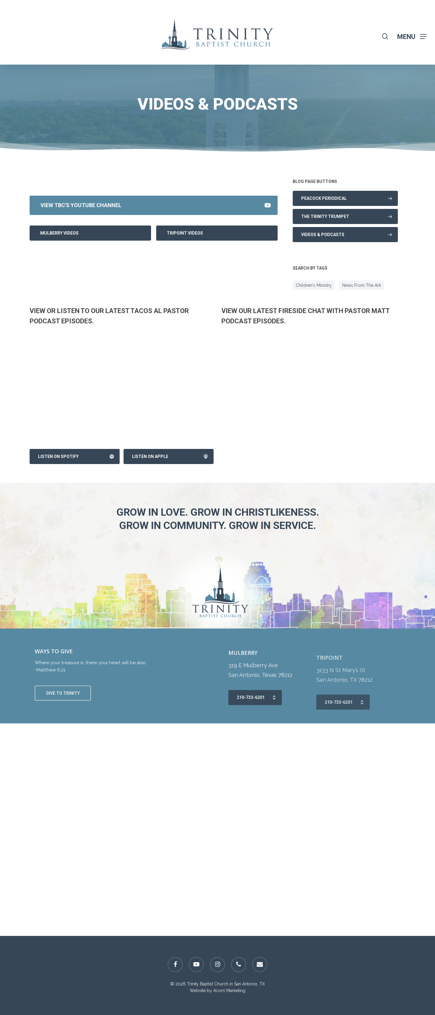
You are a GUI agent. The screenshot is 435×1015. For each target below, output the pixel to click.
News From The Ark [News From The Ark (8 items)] (361, 285)
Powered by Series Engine (255, 181)
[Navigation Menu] (412, 36)
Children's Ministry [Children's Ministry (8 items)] (314, 285)
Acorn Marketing (229, 990)
